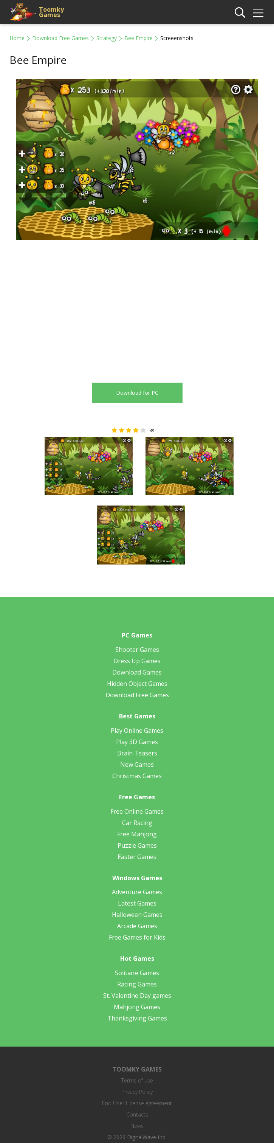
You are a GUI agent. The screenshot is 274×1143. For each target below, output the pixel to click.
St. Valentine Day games (137, 995)
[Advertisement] (72, 307)
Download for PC (137, 392)
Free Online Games (137, 811)
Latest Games (137, 903)
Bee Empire (138, 38)
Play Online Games (137, 730)
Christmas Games (137, 776)
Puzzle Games (137, 845)
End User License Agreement (137, 1103)
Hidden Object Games (137, 683)
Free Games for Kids (137, 937)
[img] (258, 13)
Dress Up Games (137, 661)
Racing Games (137, 984)
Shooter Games (137, 649)
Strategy (106, 38)
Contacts (137, 1114)
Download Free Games (60, 38)
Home (17, 38)
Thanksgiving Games (137, 1018)
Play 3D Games (137, 742)
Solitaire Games (137, 973)
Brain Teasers (137, 753)
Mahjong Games (137, 1007)
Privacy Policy (137, 1091)
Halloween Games (137, 914)
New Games (137, 764)
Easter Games (137, 857)
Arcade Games (137, 926)
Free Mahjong (137, 834)
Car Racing (137, 823)
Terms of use (137, 1080)
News (137, 1125)
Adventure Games (137, 892)
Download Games (137, 672)
